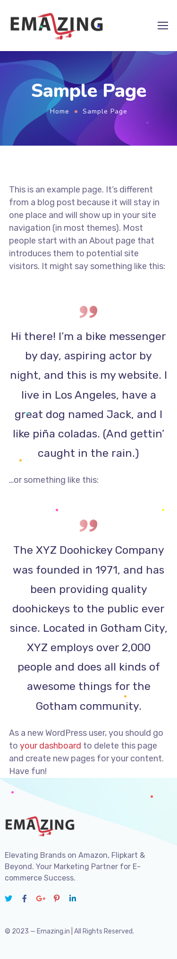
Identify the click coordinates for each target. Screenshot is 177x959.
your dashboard (50, 746)
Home (59, 111)
